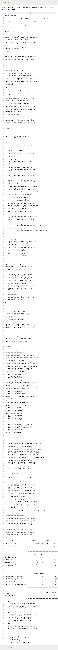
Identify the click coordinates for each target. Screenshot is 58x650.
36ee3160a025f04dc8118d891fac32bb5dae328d (38, 7)
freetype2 (18, 7)
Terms (17, 647)
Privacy (13, 647)
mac (8, 9)
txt (52, 647)
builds (3, 9)
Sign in (55, 2)
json (55, 647)
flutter (3, 7)
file (32, 13)
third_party (10, 7)
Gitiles (8, 647)
